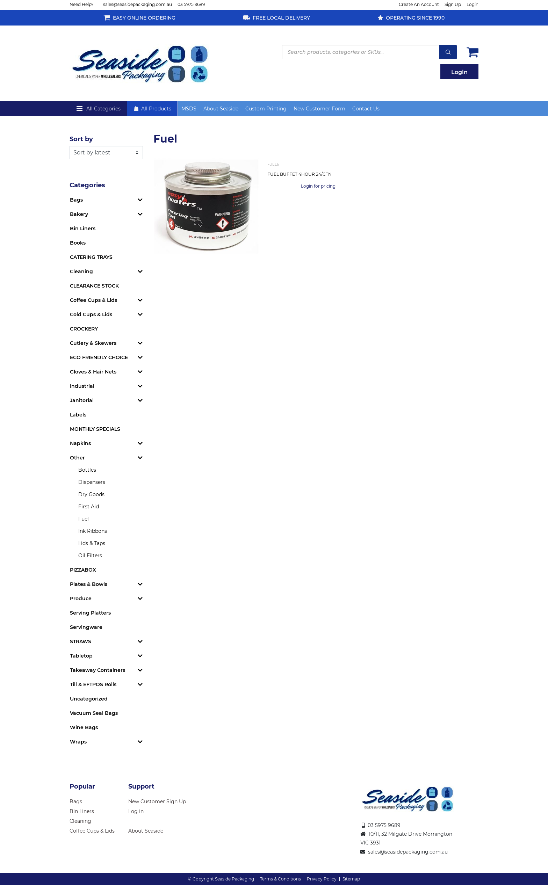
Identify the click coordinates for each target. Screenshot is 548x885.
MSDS (188, 109)
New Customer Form (319, 109)
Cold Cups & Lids (91, 314)
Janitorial (82, 400)
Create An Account (419, 4)
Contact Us (366, 109)
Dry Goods (91, 494)
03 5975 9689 (191, 4)
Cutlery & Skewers (93, 343)
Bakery (79, 214)
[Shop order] (106, 152)
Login (472, 4)
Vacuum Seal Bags (94, 713)
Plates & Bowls (88, 584)
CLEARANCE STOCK (94, 286)
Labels (78, 415)
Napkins (80, 443)
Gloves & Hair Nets (93, 372)
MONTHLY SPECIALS (95, 429)
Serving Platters (90, 613)
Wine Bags (84, 727)
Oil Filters (90, 555)
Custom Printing (266, 109)
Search (448, 52)
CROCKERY (84, 329)
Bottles (87, 470)
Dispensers (91, 482)
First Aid (88, 506)
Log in (136, 811)
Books (78, 243)
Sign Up (453, 4)
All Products (156, 109)
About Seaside (220, 109)
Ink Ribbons (92, 531)
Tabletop (81, 656)
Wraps (78, 742)
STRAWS (80, 641)
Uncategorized (89, 699)
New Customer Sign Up (157, 801)
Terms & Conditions (280, 879)
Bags (76, 200)
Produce (81, 598)
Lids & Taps (91, 543)
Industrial (82, 386)
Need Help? (82, 4)
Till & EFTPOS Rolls (93, 684)
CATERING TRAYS (91, 257)
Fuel (83, 519)
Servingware (86, 627)
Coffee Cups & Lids (93, 300)
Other (77, 458)
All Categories (103, 109)
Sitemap (351, 879)
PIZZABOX (83, 570)
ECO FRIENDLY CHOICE (99, 357)
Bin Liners (82, 228)
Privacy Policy (322, 879)
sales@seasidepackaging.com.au (137, 4)
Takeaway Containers (97, 670)
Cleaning (81, 271)
